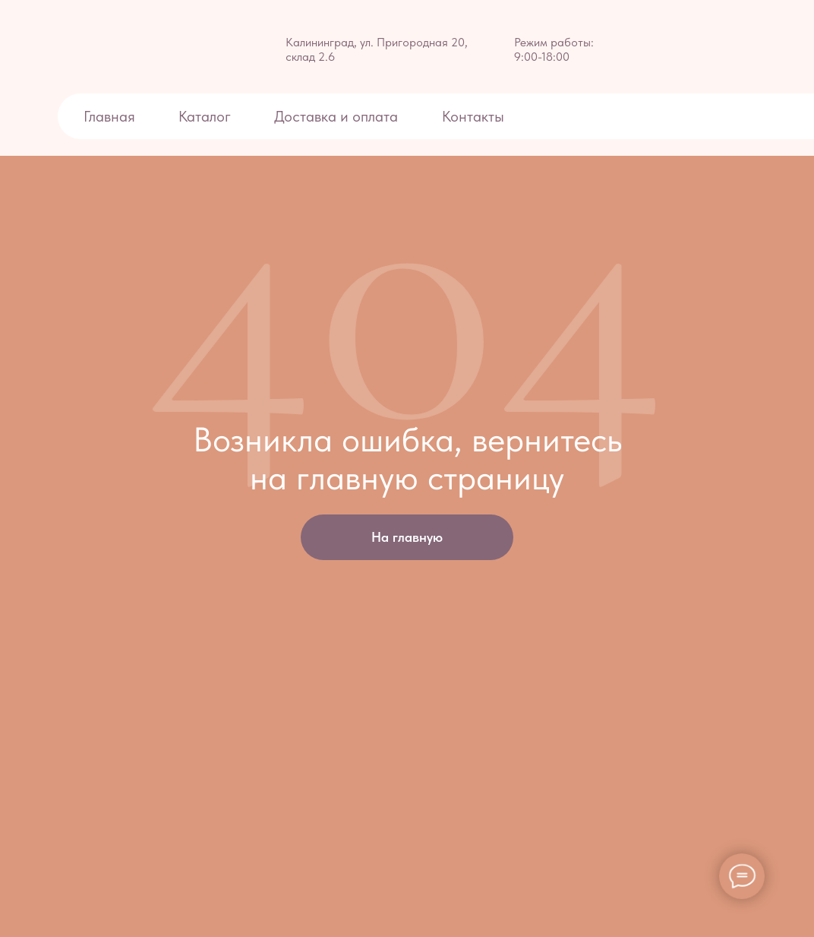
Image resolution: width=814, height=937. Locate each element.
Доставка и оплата (338, 116)
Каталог (204, 116)
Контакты (473, 116)
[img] (92, 47)
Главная (109, 116)
